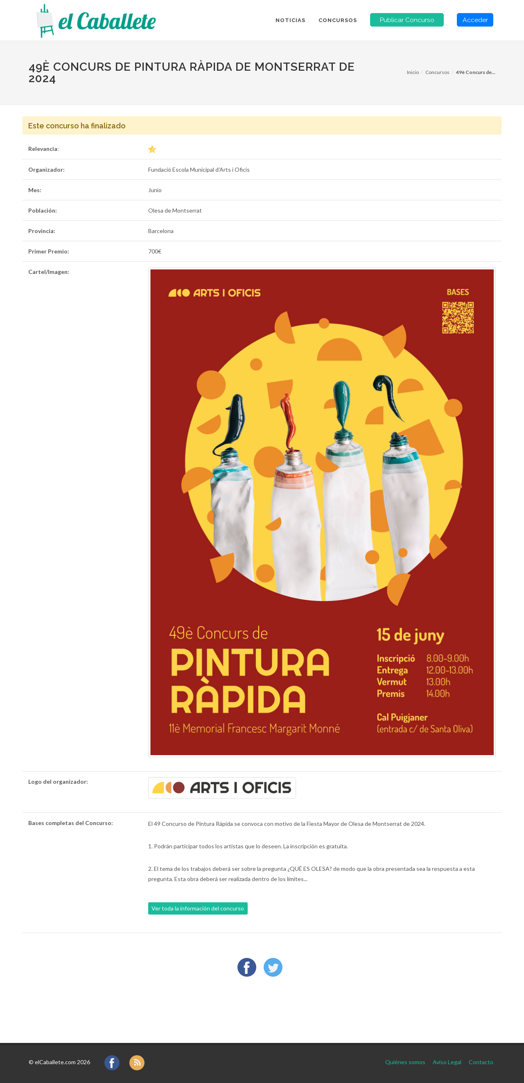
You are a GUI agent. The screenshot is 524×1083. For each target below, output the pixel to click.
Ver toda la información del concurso (197, 908)
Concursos (437, 72)
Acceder (475, 20)
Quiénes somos (405, 1061)
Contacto (481, 1061)
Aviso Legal (447, 1061)
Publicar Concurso (406, 20)
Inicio (413, 72)
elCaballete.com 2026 (62, 1061)
